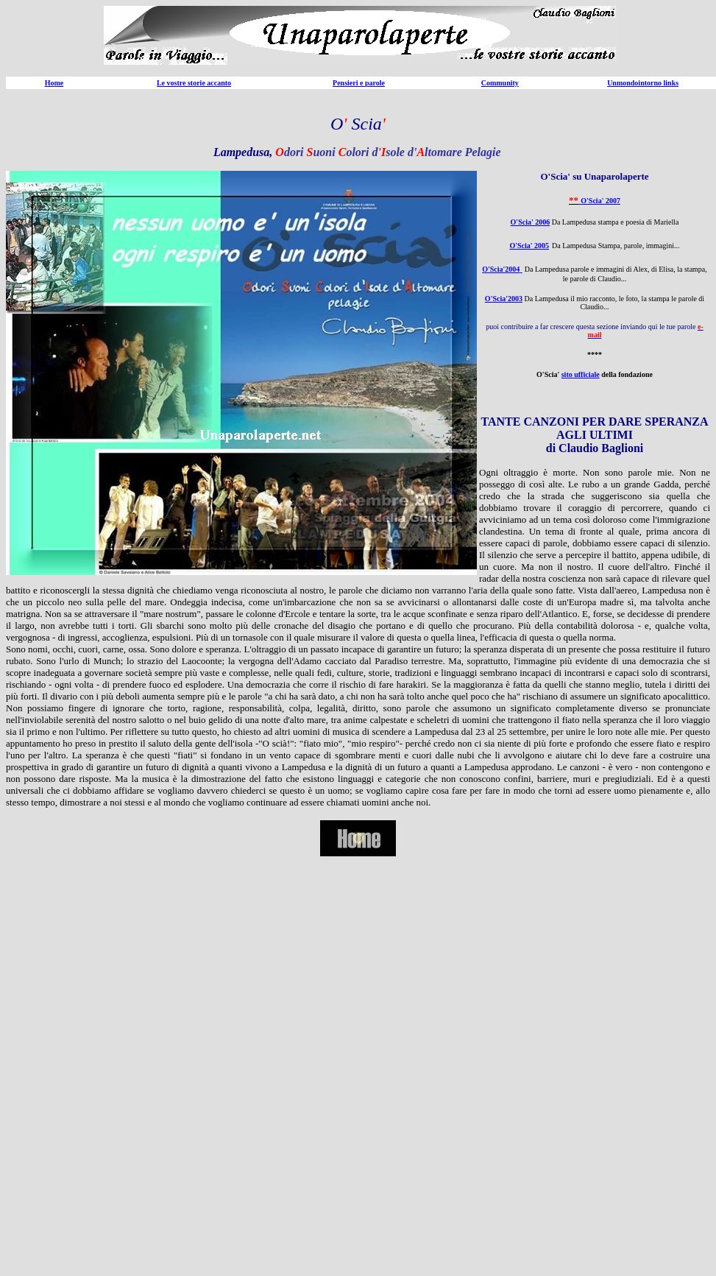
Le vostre (172, 83)
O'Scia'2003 (503, 299)
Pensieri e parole (359, 83)
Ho (49, 83)
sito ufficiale (580, 374)
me (58, 83)
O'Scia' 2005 (529, 246)
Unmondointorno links (642, 83)
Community (500, 83)
